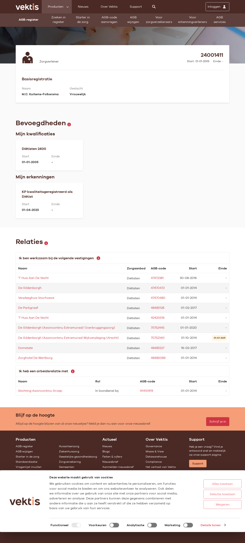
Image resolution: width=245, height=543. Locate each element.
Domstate (25, 348)
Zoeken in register (58, 19)
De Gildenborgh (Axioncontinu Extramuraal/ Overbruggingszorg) (66, 327)
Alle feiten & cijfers (71, 472)
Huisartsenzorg (69, 446)
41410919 (146, 391)
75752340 (158, 338)
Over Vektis (109, 6)
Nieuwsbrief (110, 461)
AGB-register (24, 446)
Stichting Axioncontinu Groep (40, 391)
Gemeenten (66, 466)
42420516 (158, 317)
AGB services (220, 19)
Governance (154, 446)
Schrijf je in (217, 421)
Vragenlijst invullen (29, 466)
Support (136, 6)
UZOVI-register (26, 472)
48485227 (157, 348)
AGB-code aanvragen (109, 19)
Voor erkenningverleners (192, 19)
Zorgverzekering (70, 461)
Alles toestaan (208, 495)
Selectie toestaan (208, 505)
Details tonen (211, 536)
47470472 (158, 288)
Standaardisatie (26, 461)
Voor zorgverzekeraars (159, 19)
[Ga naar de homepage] (27, 6)
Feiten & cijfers (112, 456)
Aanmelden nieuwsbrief (118, 466)
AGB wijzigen (133, 19)
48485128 (157, 308)
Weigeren (208, 515)
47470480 (158, 298)
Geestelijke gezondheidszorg (78, 456)
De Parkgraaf (28, 308)
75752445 (157, 327)
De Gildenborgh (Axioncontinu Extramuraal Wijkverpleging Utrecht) (68, 338)
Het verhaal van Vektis (161, 466)
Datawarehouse (156, 456)
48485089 (158, 358)
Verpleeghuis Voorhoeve (36, 298)
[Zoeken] (154, 7)
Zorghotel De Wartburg (35, 358)
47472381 (157, 278)
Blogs (106, 451)
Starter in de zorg (83, 19)
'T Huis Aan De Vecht (33, 278)
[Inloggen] (217, 6)
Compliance (154, 461)
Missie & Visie (155, 451)
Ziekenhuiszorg (69, 451)
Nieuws (83, 6)
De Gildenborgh (30, 288)
